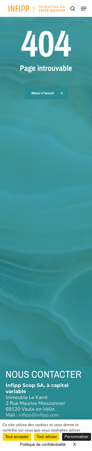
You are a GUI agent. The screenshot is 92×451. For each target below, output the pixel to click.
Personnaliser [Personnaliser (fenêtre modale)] (77, 437)
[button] (83, 8)
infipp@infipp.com (39, 415)
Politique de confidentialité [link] (43, 444)
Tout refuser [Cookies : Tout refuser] (46, 437)
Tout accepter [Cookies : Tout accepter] (17, 437)
